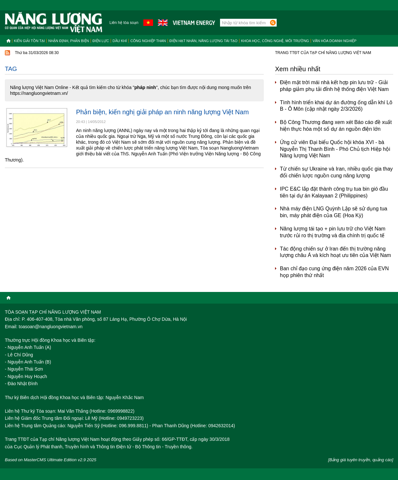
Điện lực (101, 41)
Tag (11, 68)
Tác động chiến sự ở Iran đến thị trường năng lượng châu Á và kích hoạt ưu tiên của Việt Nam (335, 252)
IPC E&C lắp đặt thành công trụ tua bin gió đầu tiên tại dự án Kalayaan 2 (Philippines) (334, 192)
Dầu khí (120, 41)
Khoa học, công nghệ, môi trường (275, 41)
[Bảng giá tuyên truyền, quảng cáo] (360, 459)
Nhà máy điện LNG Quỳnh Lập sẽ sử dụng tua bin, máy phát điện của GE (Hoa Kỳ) (333, 212)
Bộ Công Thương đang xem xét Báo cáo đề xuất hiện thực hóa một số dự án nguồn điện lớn (336, 125)
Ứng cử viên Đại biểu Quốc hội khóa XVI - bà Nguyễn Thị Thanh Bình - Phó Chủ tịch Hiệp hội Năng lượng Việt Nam (335, 149)
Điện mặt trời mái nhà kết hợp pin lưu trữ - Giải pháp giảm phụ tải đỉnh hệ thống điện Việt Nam (334, 86)
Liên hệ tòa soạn (123, 22)
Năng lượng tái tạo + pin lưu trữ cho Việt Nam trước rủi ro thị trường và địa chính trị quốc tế (332, 232)
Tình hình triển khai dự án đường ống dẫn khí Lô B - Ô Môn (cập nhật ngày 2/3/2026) (336, 106)
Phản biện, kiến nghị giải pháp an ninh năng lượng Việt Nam (162, 112)
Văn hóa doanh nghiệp (335, 41)
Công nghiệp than (148, 41)
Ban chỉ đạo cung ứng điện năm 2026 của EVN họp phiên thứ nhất (334, 272)
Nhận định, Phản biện (68, 41)
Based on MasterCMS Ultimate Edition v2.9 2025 (50, 459)
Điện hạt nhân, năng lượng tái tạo (204, 41)
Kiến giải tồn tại (29, 41)
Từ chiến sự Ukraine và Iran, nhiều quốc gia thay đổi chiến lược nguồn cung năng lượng (336, 172)
